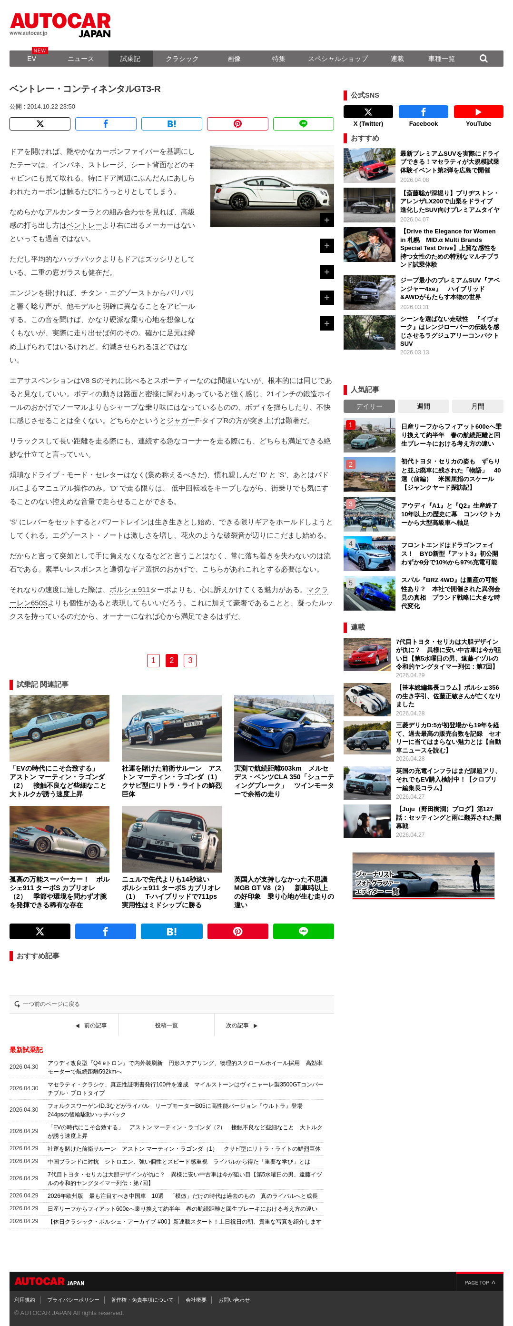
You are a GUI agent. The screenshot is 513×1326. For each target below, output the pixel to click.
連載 (397, 58)
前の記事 (95, 1025)
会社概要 (196, 1300)
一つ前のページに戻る (51, 1004)
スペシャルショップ (338, 58)
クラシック (182, 58)
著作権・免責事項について (142, 1300)
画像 (234, 58)
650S (39, 603)
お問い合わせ (234, 1300)
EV (31, 58)
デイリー (369, 406)
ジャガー (181, 420)
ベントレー (84, 225)
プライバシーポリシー (73, 1300)
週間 (423, 406)
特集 (279, 58)
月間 (477, 406)
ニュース (81, 58)
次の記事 (237, 1025)
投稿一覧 (166, 1025)
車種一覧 (441, 58)
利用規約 (24, 1300)
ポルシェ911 (129, 589)
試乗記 (130, 58)
